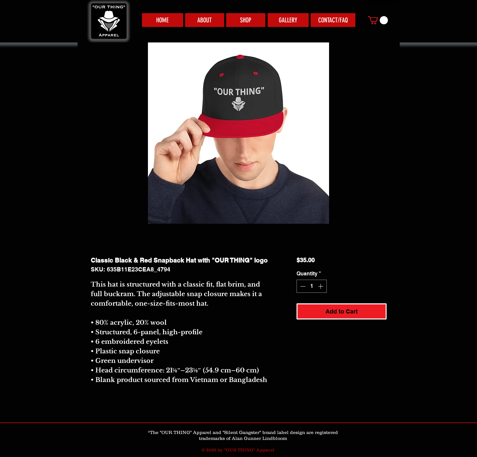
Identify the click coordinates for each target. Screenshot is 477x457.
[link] (378, 20)
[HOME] (162, 20)
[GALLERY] (288, 20)
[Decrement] (302, 286)
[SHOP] (245, 20)
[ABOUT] (204, 20)
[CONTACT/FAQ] (333, 20)
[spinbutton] (312, 286)
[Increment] (321, 286)
